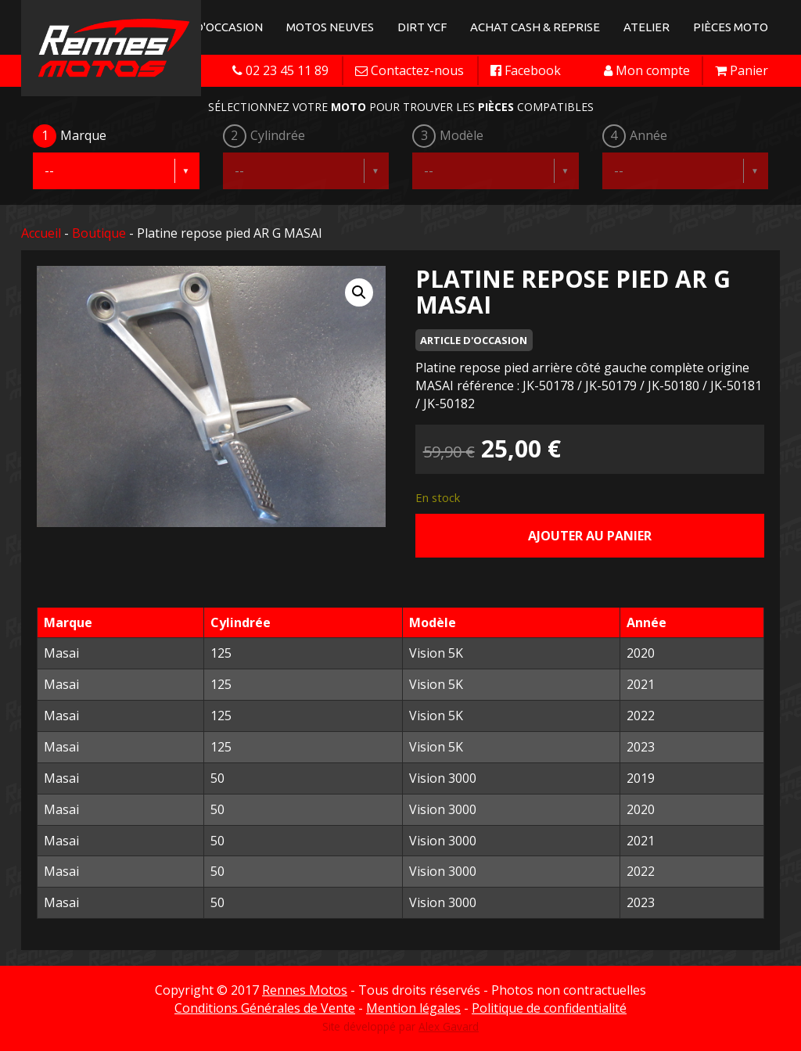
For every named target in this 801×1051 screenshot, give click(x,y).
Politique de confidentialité (549, 1008)
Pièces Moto (730, 27)
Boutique (99, 233)
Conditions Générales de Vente (264, 1008)
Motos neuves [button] (330, 27)
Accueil (41, 233)
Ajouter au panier (590, 535)
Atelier (646, 27)
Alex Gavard (448, 1026)
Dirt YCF (422, 27)
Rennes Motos (304, 990)
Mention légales (413, 1008)
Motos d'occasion (207, 27)
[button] (359, 292)
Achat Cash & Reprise (535, 27)
